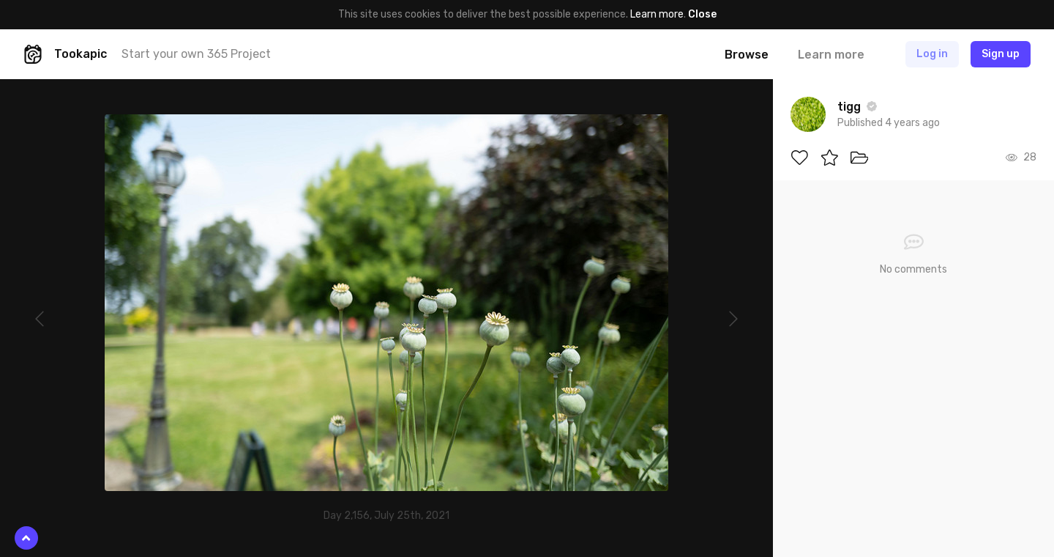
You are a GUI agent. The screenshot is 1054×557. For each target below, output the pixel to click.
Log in (932, 54)
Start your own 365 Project (196, 54)
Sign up (1001, 54)
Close (702, 14)
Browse (747, 55)
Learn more (657, 14)
